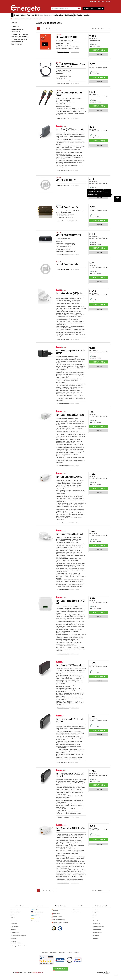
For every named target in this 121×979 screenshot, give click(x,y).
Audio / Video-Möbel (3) (17, 44)
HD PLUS (58, 34)
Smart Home (87, 15)
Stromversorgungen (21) (17, 41)
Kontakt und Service (16, 909)
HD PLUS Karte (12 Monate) (66, 36)
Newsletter (13, 938)
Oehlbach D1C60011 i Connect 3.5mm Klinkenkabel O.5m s (70, 65)
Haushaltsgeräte (69, 15)
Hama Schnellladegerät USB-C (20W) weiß (70, 829)
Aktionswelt (96, 938)
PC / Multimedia (39, 15)
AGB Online (14, 915)
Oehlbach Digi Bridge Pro (66, 179)
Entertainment (47, 15)
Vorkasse (37, 915)
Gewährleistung (15, 932)
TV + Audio (16, 15)
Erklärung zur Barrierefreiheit (19, 946)
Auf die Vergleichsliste (63, 52)
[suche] (64, 8)
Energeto (17, 972)
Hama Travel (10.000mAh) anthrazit (69, 129)
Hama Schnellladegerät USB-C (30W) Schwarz (70, 351)
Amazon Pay (38, 918)
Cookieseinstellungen (38, 972)
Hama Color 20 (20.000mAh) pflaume (70, 665)
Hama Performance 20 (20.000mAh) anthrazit (70, 774)
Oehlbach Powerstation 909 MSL (68, 234)
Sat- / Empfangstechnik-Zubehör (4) (20, 36)
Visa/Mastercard (39, 912)
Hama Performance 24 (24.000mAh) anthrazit (70, 720)
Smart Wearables (78, 15)
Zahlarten (69, 952)
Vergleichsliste (76, 912)
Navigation (23, 15)
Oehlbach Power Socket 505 (67, 263)
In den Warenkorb (99, 50)
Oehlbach (58, 62)
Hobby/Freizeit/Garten (58, 15)
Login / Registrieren (77, 909)
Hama (64, 126)
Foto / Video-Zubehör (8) (17, 29)
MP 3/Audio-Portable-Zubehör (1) (19, 34)
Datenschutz (14, 920)
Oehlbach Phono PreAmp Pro (67, 207)
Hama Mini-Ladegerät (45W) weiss (69, 293)
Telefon (28, 15)
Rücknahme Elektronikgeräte (18, 935)
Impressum (14, 923)
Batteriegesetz (14, 926)
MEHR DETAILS (99, 54)
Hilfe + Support (101, 1)
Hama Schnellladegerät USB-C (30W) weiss (70, 602)
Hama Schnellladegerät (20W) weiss (70, 414)
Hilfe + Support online (16, 912)
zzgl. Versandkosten (101, 67)
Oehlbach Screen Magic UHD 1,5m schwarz (69, 93)
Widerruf (13, 917)
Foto (33, 15)
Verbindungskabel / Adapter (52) (19, 39)
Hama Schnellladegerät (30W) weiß (69, 533)
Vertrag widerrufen (60, 969)
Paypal (36, 909)
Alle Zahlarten (35, 921)
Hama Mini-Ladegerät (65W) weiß (69, 476)
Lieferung (13, 929)
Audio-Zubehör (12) (16, 31)
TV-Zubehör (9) (15, 26)
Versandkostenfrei (94, 40)
